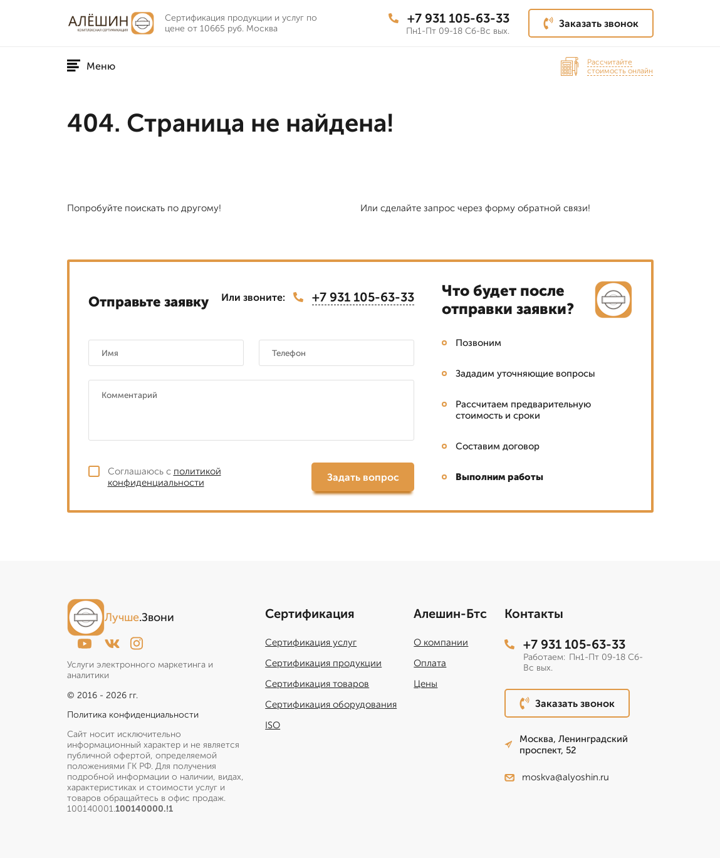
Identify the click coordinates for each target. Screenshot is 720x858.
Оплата (430, 663)
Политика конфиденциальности (133, 714)
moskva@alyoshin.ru (556, 777)
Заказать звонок (591, 23)
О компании (441, 642)
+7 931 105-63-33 (449, 18)
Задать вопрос (363, 477)
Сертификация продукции (323, 663)
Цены (425, 683)
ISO (272, 725)
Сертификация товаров (317, 683)
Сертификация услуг (311, 642)
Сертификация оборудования (331, 704)
